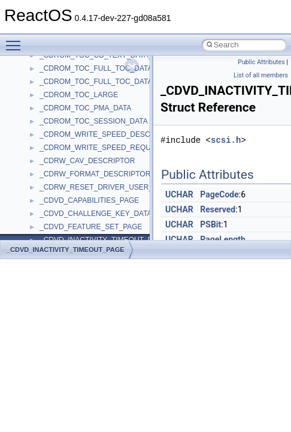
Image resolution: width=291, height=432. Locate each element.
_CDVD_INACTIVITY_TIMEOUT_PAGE (66, 249)
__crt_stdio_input (67, 145)
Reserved (217, 209)
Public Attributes (261, 62)
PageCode (219, 194)
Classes (33, 119)
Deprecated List (45, 79)
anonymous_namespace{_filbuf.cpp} (97, 211)
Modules (33, 92)
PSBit (210, 224)
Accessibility (59, 185)
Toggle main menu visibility (16, 40)
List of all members (261, 75)
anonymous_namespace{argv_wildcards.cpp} (112, 224)
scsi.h (226, 140)
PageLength (222, 239)
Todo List (34, 66)
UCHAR (179, 194)
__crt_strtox (58, 171)
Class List (45, 132)
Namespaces (41, 105)
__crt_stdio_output (69, 158)
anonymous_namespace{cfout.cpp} (95, 237)
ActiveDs (54, 198)
